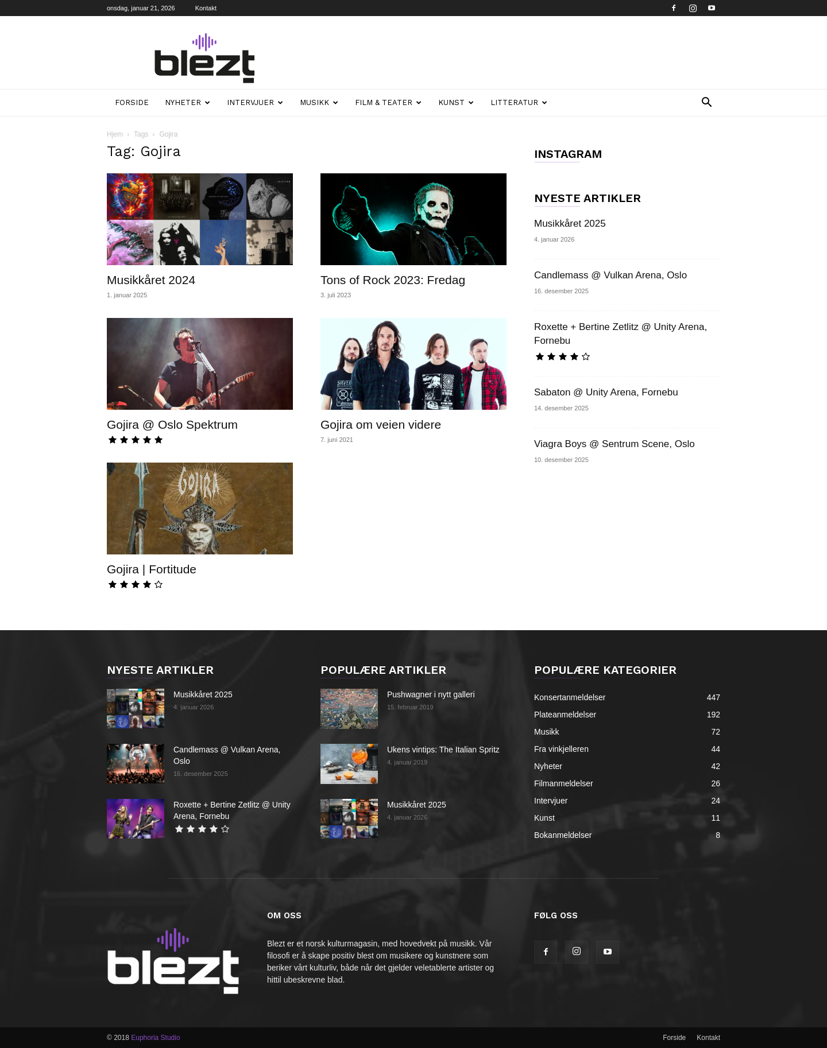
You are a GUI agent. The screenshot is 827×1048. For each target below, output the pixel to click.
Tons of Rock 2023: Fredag (392, 279)
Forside (132, 102)
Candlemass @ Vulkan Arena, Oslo (610, 275)
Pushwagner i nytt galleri (431, 694)
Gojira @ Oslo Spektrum (172, 424)
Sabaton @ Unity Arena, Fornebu (606, 392)
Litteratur (518, 102)
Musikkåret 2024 (151, 279)
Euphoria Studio (155, 1038)
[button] (706, 103)
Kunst (456, 102)
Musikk (319, 102)
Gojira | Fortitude (151, 569)
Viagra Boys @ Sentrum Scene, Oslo (614, 443)
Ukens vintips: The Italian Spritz (443, 749)
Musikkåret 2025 (570, 223)
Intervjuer (255, 102)
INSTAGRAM (568, 154)
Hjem (115, 134)
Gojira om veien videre (380, 424)
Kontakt (206, 8)
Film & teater (388, 102)
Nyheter (187, 102)
